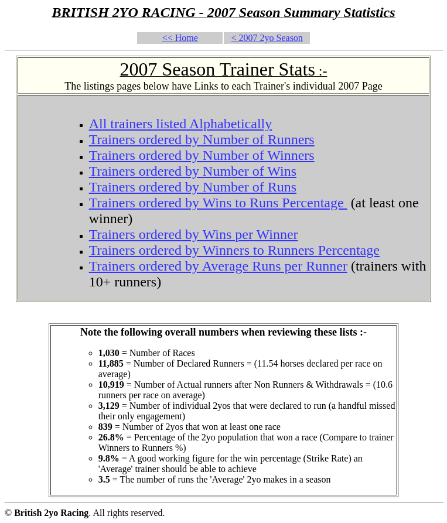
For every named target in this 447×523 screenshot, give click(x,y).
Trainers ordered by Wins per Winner (193, 234)
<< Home (180, 38)
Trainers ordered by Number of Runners (202, 139)
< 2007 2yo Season (267, 38)
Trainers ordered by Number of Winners (202, 155)
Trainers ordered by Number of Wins (192, 171)
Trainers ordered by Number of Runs (192, 186)
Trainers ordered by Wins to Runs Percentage (218, 202)
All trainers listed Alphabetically (180, 123)
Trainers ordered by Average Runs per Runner (218, 266)
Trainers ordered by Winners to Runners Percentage (234, 250)
